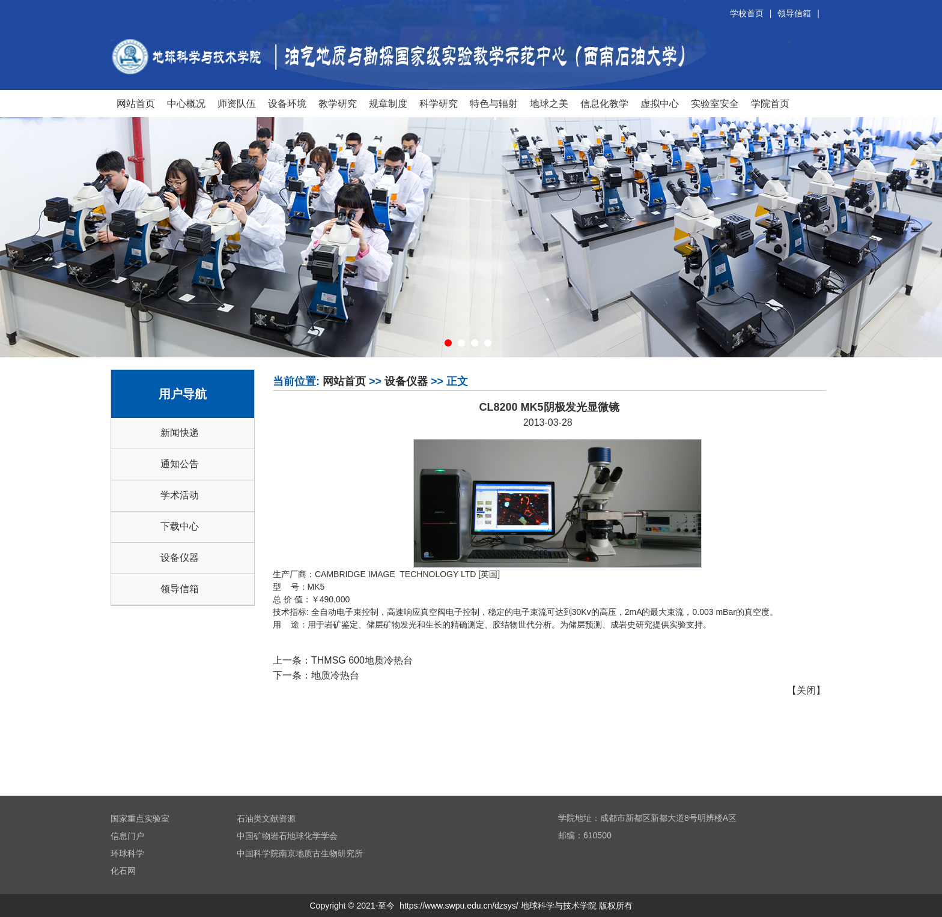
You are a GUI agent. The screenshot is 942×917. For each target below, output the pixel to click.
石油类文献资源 (266, 818)
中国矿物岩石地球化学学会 (287, 836)
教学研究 (337, 103)
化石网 (123, 871)
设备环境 (287, 103)
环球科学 (127, 853)
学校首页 (747, 13)
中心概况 (186, 103)
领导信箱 (794, 13)
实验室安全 (715, 103)
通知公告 (179, 464)
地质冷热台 (335, 675)
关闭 (806, 690)
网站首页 (136, 103)
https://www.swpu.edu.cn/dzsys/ (459, 905)
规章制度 (388, 103)
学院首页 (770, 103)
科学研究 (438, 103)
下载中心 (179, 526)
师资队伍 (236, 103)
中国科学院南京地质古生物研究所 (300, 853)
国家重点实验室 (140, 818)
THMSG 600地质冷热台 (362, 660)
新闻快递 (179, 433)
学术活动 (179, 495)
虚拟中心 (659, 103)
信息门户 (127, 836)
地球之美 (549, 103)
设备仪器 (179, 557)
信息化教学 (604, 103)
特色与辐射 (494, 103)
